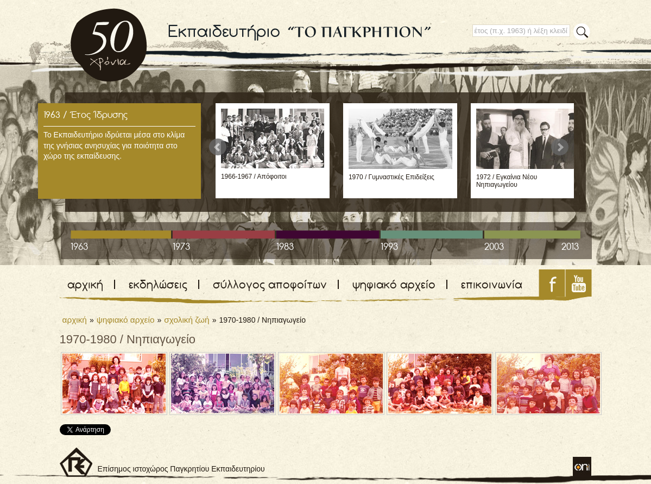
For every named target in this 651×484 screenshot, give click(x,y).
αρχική (85, 284)
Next (559, 147)
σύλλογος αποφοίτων (270, 284)
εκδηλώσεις (158, 284)
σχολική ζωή (186, 319)
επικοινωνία (491, 284)
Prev (217, 147)
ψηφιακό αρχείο (393, 284)
